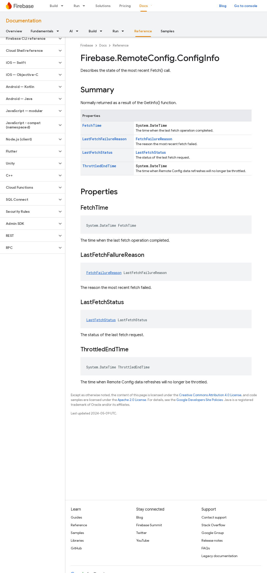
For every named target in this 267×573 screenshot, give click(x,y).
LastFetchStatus (97, 152)
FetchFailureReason (154, 139)
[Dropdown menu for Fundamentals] (59, 31)
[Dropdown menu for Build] (63, 6)
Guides (76, 517)
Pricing (125, 6)
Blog (222, 6)
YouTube (142, 540)
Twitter (141, 533)
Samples (167, 31)
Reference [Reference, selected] (143, 31)
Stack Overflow (213, 525)
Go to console (245, 6)
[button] (28, 38)
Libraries (77, 540)
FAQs (206, 548)
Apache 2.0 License (132, 400)
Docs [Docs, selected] (143, 6)
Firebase (86, 45)
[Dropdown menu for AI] (78, 31)
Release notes (212, 540)
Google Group (213, 533)
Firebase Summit (149, 525)
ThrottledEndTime (99, 166)
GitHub (76, 548)
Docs (103, 45)
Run (76, 6)
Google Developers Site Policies (199, 400)
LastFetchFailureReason (104, 139)
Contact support (214, 517)
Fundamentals (42, 31)
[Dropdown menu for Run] (85, 6)
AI (71, 31)
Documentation (23, 21)
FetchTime (91, 125)
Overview (14, 31)
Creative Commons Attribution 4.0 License (210, 395)
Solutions (103, 6)
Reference (121, 45)
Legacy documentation (220, 556)
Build (54, 6)
